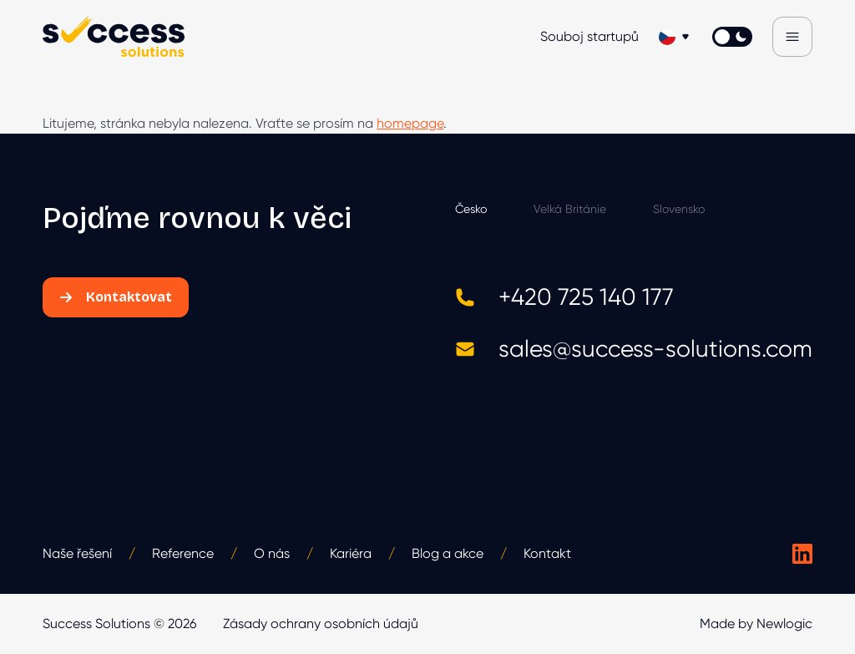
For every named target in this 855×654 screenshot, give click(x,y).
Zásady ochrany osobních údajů (320, 623)
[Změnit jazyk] (675, 36)
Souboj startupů (589, 36)
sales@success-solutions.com (633, 348)
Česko (471, 208)
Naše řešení (77, 553)
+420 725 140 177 (564, 297)
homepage (410, 123)
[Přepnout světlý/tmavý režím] (732, 37)
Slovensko (679, 208)
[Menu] (792, 37)
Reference (183, 553)
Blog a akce (447, 553)
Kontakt (547, 553)
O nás (272, 553)
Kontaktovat (115, 297)
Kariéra (351, 553)
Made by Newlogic (756, 623)
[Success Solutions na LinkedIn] (802, 554)
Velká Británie (570, 208)
